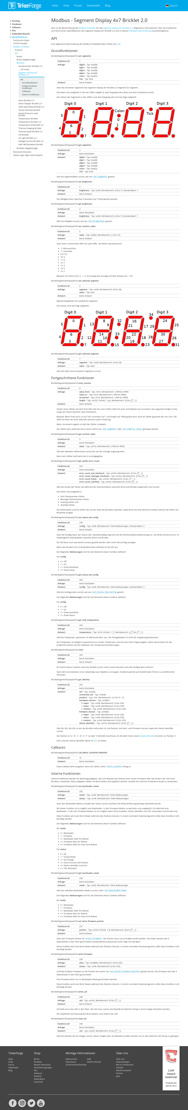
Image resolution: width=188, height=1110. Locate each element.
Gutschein (38, 1079)
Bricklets (20, 63)
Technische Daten (21, 40)
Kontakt (119, 1065)
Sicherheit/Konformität (76, 1062)
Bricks (19, 56)
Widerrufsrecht (94, 1059)
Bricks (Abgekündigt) (26, 59)
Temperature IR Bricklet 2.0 (30, 125)
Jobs (118, 1074)
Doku (55, 5)
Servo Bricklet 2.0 (26, 100)
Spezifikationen (19, 37)
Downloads (93, 5)
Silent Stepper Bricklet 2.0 (30, 103)
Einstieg (16, 20)
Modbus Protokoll (21, 46)
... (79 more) (23, 69)
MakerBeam (39, 1076)
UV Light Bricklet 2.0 (27, 138)
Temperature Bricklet (28, 118)
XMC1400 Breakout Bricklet (30, 144)
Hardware (17, 24)
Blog (107, 5)
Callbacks (26, 91)
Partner (119, 1071)
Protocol (18, 50)
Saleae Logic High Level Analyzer (28, 155)
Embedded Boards (21, 33)
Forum (78, 5)
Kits (14, 30)
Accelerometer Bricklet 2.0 (30, 66)
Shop (66, 5)
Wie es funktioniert (124, 1062)
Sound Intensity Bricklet (29, 110)
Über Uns (120, 1056)
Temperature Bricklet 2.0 (29, 122)
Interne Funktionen (30, 94)
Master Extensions (42, 1062)
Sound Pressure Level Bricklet (28, 114)
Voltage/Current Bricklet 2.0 (30, 141)
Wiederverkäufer (123, 1068)
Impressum (71, 1059)
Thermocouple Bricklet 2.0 (30, 131)
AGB (89, 1056)
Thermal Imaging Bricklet (29, 128)
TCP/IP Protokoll (20, 43)
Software (16, 27)
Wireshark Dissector (22, 152)
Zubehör (38, 1074)
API (16, 53)
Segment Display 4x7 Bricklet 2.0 (27, 73)
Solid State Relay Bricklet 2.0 (31, 106)
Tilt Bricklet (23, 134)
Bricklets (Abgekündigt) (27, 148)
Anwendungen (122, 1059)
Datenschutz (71, 1056)
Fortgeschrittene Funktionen (29, 87)
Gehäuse (38, 1071)
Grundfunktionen (30, 82)
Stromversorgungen (43, 1065)
